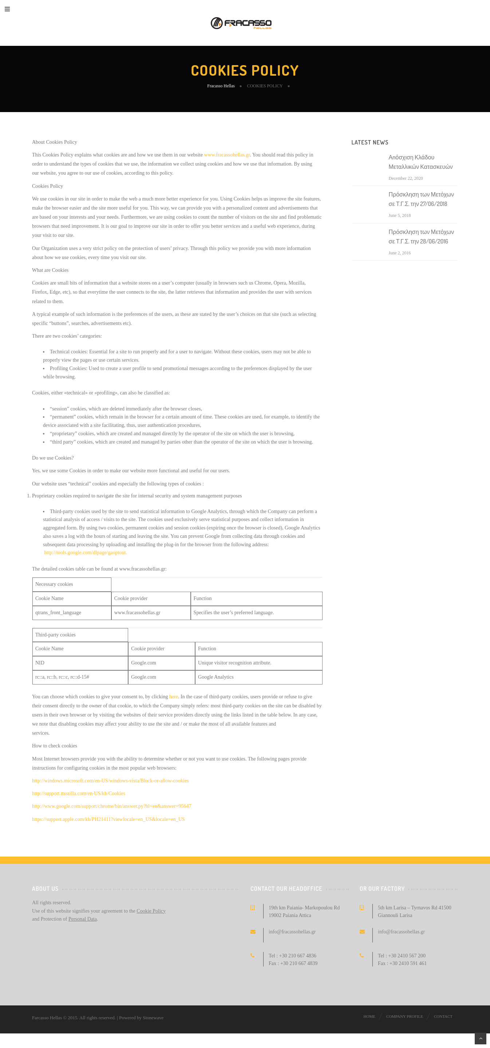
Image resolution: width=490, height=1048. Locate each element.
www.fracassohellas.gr (227, 155)
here (173, 696)
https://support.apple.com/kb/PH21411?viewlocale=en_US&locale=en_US (108, 819)
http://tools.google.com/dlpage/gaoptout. (85, 552)
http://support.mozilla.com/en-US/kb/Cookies (78, 793)
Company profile (404, 1016)
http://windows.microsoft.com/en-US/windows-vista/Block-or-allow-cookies (110, 780)
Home (369, 1016)
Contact (443, 1016)
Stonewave (153, 1017)
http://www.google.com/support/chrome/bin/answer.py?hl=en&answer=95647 (111, 806)
